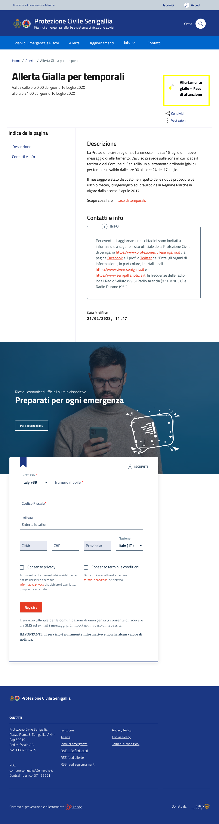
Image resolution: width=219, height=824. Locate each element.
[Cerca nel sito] (200, 24)
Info (130, 42)
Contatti (154, 43)
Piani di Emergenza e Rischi (37, 43)
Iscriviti (168, 5)
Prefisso (29, 475)
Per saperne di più (31, 425)
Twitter (146, 258)
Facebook (115, 258)
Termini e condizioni (125, 743)
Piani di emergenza (74, 743)
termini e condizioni (96, 579)
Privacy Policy (122, 730)
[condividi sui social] (174, 113)
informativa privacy (32, 584)
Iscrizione (67, 730)
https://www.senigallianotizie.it (120, 275)
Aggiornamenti (102, 43)
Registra (31, 607)
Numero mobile (69, 482)
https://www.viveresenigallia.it (120, 269)
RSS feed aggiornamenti (78, 764)
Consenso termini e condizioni (115, 567)
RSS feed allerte (72, 757)
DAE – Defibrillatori (74, 750)
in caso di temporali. (130, 200)
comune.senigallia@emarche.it (31, 770)
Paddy (73, 807)
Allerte (74, 43)
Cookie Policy (121, 737)
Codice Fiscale (34, 503)
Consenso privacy (41, 567)
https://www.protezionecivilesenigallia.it (148, 252)
